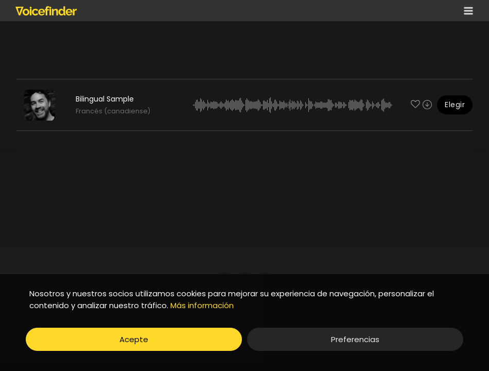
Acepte (133, 339)
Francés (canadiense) (113, 111)
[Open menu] (466, 11)
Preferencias (355, 339)
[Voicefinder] (46, 10)
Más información (202, 305)
